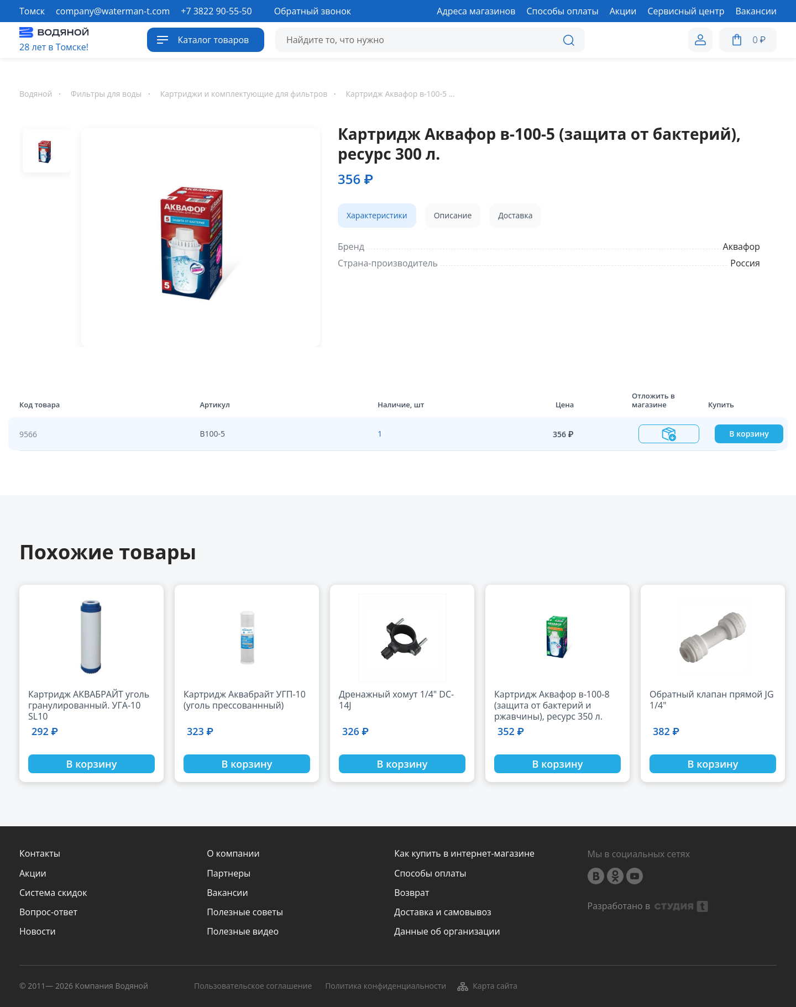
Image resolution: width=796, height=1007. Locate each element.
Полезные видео (243, 931)
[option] (196, 235)
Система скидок (53, 893)
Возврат (411, 893)
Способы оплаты (430, 873)
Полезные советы (245, 912)
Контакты (39, 853)
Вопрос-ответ (48, 912)
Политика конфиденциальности (385, 986)
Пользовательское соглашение (253, 986)
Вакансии (227, 893)
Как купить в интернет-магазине (464, 853)
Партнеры (228, 873)
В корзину (748, 433)
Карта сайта (486, 986)
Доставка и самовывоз (442, 912)
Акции (32, 873)
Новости (37, 931)
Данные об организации (447, 931)
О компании (233, 853)
